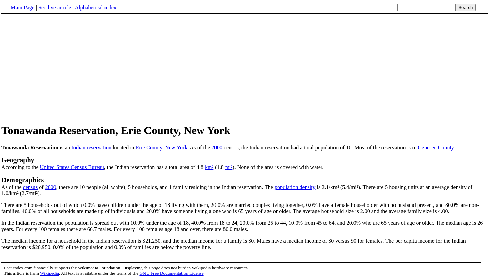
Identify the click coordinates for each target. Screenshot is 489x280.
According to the (20, 167)
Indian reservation (91, 147)
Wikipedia (49, 273)
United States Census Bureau (72, 167)
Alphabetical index (95, 7)
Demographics (22, 180)
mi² (229, 167)
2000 (216, 147)
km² (209, 167)
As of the (12, 187)
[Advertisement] (244, 68)
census (30, 187)
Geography (17, 160)
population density (295, 187)
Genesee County (436, 147)
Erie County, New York (162, 147)
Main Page (22, 7)
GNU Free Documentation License (171, 273)
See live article (54, 7)
